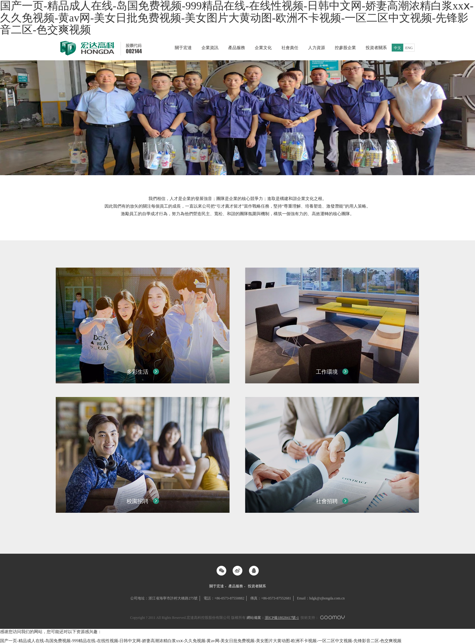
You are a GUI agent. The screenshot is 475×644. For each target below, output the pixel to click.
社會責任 (289, 47)
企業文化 (263, 47)
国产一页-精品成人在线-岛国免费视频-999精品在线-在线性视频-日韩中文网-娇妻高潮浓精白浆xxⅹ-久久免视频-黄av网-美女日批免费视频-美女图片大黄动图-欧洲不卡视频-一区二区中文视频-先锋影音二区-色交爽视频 (200, 641)
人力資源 (316, 47)
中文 (397, 48)
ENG (409, 48)
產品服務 (236, 47)
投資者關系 (376, 47)
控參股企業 (345, 47)
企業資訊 (209, 47)
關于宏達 (183, 47)
